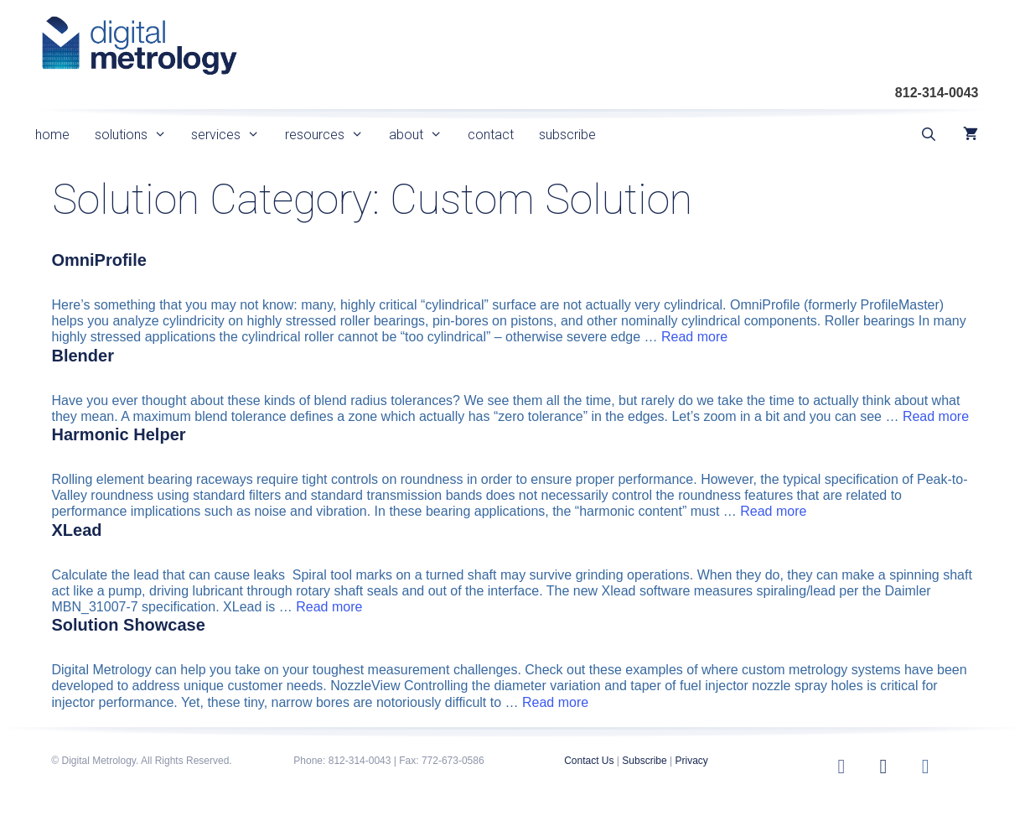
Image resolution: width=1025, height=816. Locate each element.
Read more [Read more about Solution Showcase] (555, 702)
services (231, 135)
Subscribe (644, 761)
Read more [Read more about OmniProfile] (694, 337)
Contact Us (588, 761)
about (422, 135)
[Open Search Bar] (929, 135)
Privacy (691, 761)
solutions (137, 135)
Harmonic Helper (119, 434)
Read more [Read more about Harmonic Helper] (773, 511)
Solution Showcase (128, 625)
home (52, 135)
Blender (83, 355)
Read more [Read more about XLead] (329, 607)
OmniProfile (99, 260)
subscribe (567, 135)
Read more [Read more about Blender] (936, 416)
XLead (77, 530)
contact (491, 135)
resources (330, 135)
